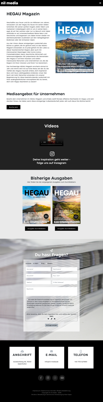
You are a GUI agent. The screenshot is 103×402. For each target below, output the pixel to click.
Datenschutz (45, 391)
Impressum (36, 391)
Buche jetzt (13, 107)
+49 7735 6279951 (73, 362)
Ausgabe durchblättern (37, 228)
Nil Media (9, 3)
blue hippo (68, 394)
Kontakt (53, 391)
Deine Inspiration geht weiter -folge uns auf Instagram (51, 169)
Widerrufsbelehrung (63, 391)
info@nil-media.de (68, 305)
